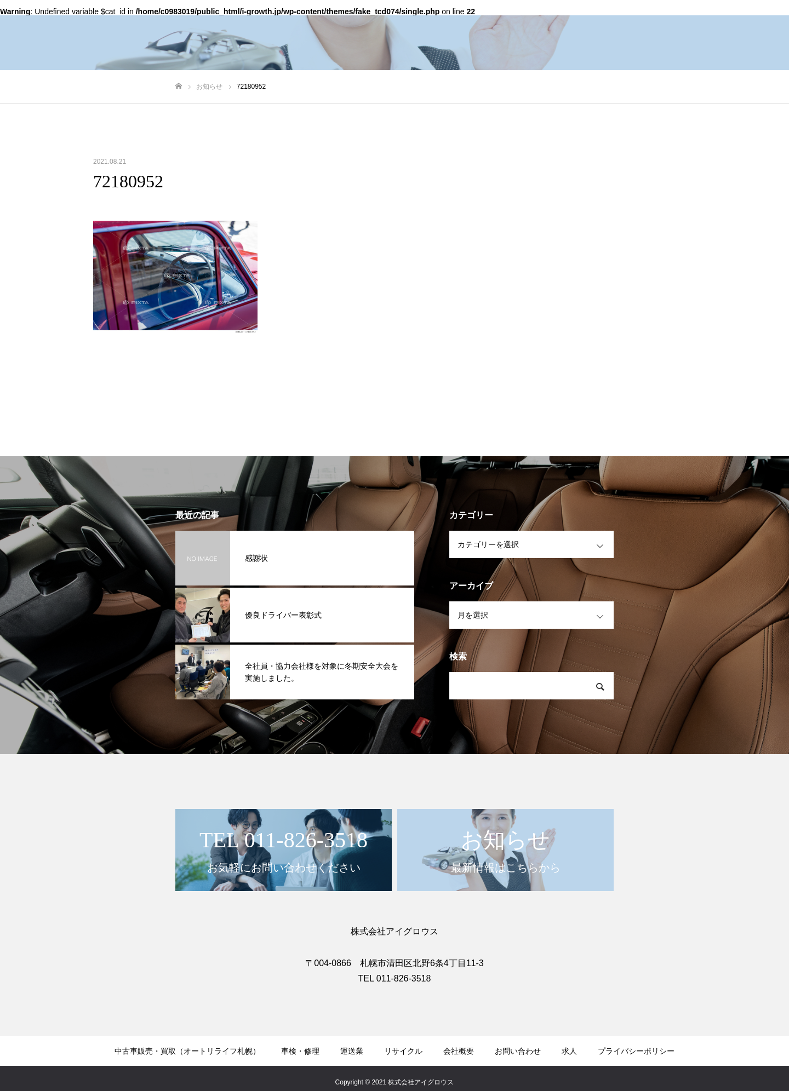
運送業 (496, 28)
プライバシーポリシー (636, 1051)
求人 (644, 28)
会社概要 (601, 28)
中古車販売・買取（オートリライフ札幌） (335, 28)
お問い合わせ (695, 28)
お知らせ (752, 28)
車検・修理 (446, 28)
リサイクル (547, 28)
